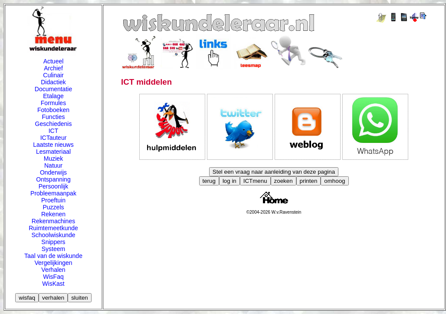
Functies (53, 116)
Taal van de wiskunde (53, 255)
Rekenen (53, 214)
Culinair (53, 75)
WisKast (53, 283)
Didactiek (53, 82)
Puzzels (53, 207)
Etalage (53, 96)
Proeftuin (53, 200)
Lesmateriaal (53, 151)
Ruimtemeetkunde (53, 228)
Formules (53, 102)
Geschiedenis (53, 123)
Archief (53, 68)
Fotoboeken (53, 109)
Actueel (53, 61)
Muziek (53, 158)
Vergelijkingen (53, 262)
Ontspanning (53, 179)
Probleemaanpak (53, 193)
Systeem (53, 248)
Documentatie (53, 89)
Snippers (53, 241)
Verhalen (53, 269)
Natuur (53, 165)
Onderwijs (53, 172)
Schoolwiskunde (53, 234)
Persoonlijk (53, 186)
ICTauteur (53, 137)
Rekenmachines (53, 221)
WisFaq (53, 276)
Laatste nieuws (53, 144)
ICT (54, 130)
